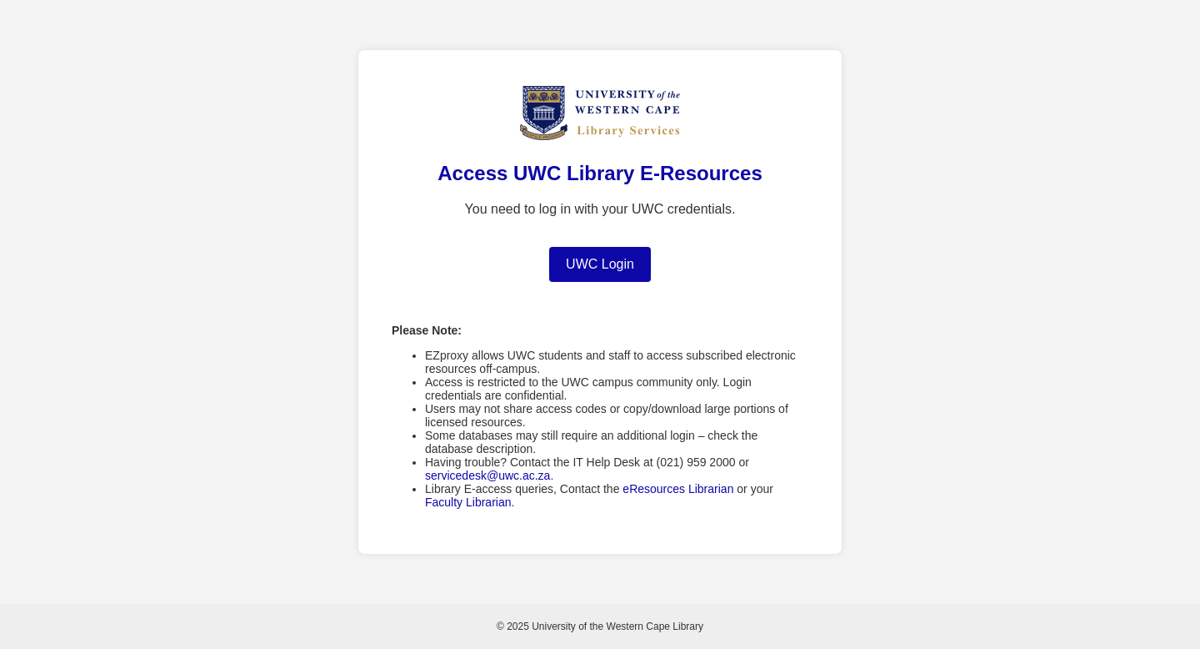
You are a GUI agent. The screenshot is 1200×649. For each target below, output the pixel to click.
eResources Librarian (677, 489)
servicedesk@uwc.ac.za (487, 475)
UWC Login (600, 264)
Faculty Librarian (468, 502)
